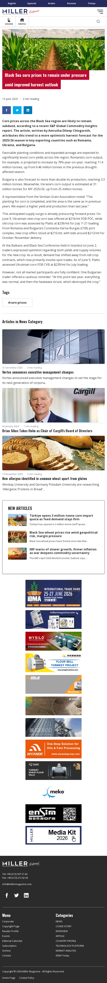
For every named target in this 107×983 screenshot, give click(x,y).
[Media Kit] (53, 835)
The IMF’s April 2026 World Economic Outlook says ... (59, 558)
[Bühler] (53, 706)
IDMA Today (62, 955)
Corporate (8, 921)
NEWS (59, 921)
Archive (6, 950)
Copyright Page (10, 926)
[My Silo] (53, 641)
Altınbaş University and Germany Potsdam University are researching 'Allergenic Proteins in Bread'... (50, 486)
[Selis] (53, 684)
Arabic (51, 3)
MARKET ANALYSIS (66, 950)
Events (6, 936)
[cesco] (53, 727)
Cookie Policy (26, 977)
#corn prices (17, 303)
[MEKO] (53, 792)
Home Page (8, 977)
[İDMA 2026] (53, 593)
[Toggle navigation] (100, 12)
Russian (71, 3)
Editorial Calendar (12, 941)
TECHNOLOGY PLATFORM (70, 945)
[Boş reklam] (53, 619)
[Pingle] (53, 662)
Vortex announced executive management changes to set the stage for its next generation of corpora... (52, 380)
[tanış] (53, 770)
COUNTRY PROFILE (66, 941)
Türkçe (91, 3)
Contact (6, 955)
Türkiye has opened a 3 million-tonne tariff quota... (58, 524)
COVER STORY (63, 926)
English (12, 3)
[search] (98, 21)
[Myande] (53, 749)
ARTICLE (60, 936)
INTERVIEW (62, 931)
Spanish (31, 3)
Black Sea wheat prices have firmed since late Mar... (59, 541)
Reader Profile (10, 931)
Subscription (9, 945)
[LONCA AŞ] (53, 813)
